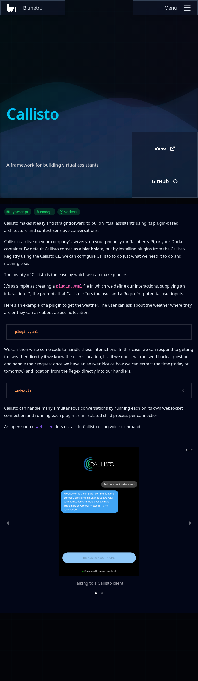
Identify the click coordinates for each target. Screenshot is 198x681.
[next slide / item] (190, 523)
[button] (96, 593)
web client (45, 427)
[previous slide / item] (7, 523)
